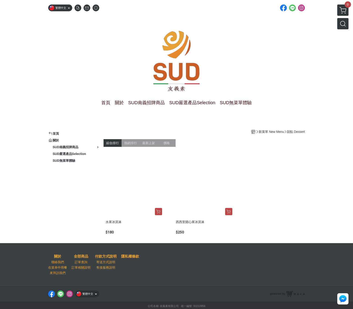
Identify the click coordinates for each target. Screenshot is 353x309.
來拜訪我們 (58, 272)
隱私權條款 (130, 256)
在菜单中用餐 (57, 267)
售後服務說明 (105, 267)
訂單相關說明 (81, 267)
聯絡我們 (57, 262)
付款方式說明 (106, 256)
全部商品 (81, 256)
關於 (57, 256)
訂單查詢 (81, 262)
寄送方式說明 (105, 262)
